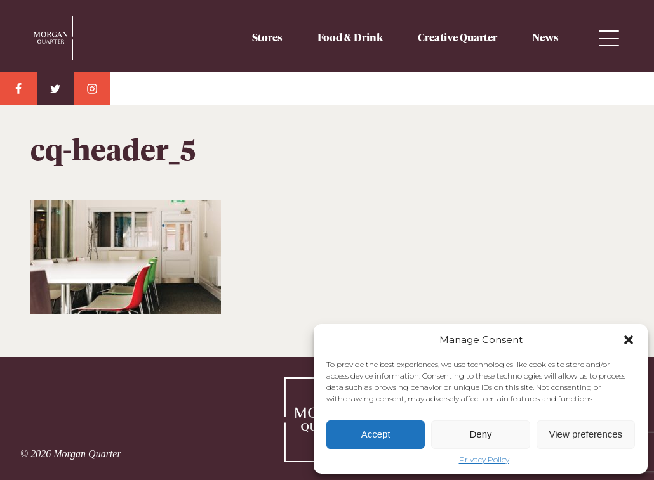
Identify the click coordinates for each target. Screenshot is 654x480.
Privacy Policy (484, 459)
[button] (628, 340)
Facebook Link (18, 88)
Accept (375, 434)
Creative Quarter (457, 38)
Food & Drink (350, 38)
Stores (267, 38)
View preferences (586, 434)
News (545, 38)
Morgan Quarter (51, 33)
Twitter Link (55, 88)
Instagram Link (92, 88)
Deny (480, 434)
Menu (609, 38)
